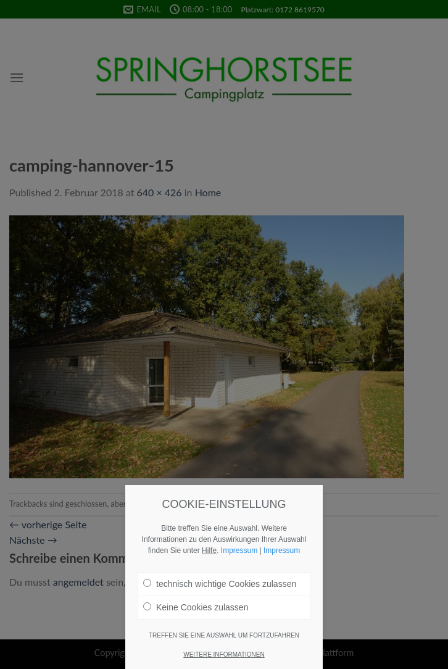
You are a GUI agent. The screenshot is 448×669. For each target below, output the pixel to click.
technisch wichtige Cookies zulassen (219, 584)
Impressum (239, 550)
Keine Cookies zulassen (195, 607)
